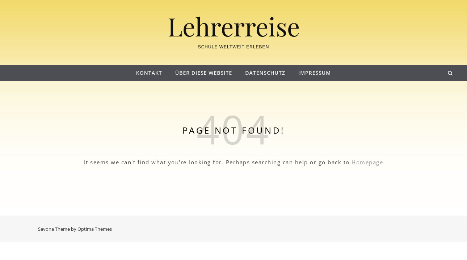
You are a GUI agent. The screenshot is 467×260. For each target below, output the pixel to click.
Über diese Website (203, 72)
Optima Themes (94, 229)
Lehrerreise (234, 26)
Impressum (314, 72)
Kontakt (149, 72)
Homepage (367, 162)
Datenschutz (265, 72)
